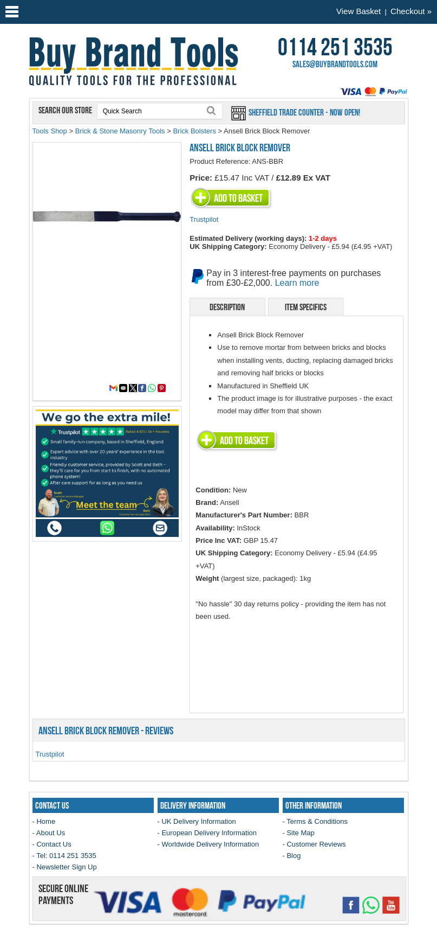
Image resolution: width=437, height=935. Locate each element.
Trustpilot (204, 219)
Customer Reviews (315, 844)
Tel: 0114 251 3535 (66, 855)
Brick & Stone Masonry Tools (120, 131)
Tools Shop (49, 131)
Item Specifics (306, 307)
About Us (50, 833)
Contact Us (53, 844)
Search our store (66, 110)
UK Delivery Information (198, 821)
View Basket (358, 11)
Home (45, 821)
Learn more (297, 282)
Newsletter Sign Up (66, 867)
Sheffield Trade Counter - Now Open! (303, 112)
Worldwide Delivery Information (210, 844)
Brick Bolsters (194, 131)
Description (227, 307)
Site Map (300, 833)
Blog (293, 855)
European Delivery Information (209, 833)
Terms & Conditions (317, 821)
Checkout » (411, 11)
